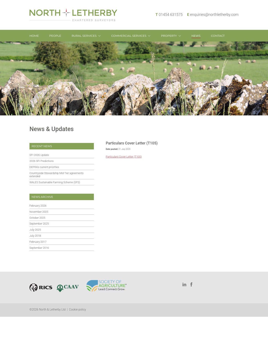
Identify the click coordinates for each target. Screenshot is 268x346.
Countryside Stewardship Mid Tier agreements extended (56, 175)
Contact (218, 35)
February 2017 (37, 241)
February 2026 (37, 205)
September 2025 (39, 223)
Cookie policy (77, 309)
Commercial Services (128, 35)
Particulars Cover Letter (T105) (124, 156)
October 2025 (37, 217)
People (55, 35)
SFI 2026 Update (39, 155)
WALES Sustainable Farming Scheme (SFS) (54, 182)
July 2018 (35, 235)
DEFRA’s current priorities (44, 167)
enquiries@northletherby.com (214, 14)
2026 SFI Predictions (41, 161)
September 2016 (39, 247)
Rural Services (84, 35)
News (195, 35)
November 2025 (38, 211)
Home (34, 35)
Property (169, 35)
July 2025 (35, 229)
